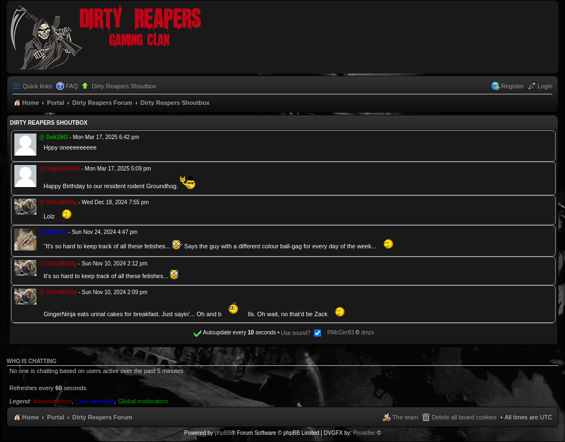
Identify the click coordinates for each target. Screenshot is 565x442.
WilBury (56, 232)
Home (30, 417)
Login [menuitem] (544, 86)
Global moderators (143, 401)
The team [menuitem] (405, 417)
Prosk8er (364, 433)
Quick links (37, 86)
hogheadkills (63, 169)
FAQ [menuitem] (72, 86)
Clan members (95, 401)
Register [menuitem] (512, 86)
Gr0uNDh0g (61, 202)
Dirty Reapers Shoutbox (124, 86)
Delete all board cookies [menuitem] (464, 417)
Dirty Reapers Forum (102, 417)
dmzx (367, 333)
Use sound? (301, 333)
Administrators (52, 401)
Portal (55, 102)
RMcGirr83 (340, 333)
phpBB (223, 433)
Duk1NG (57, 137)
